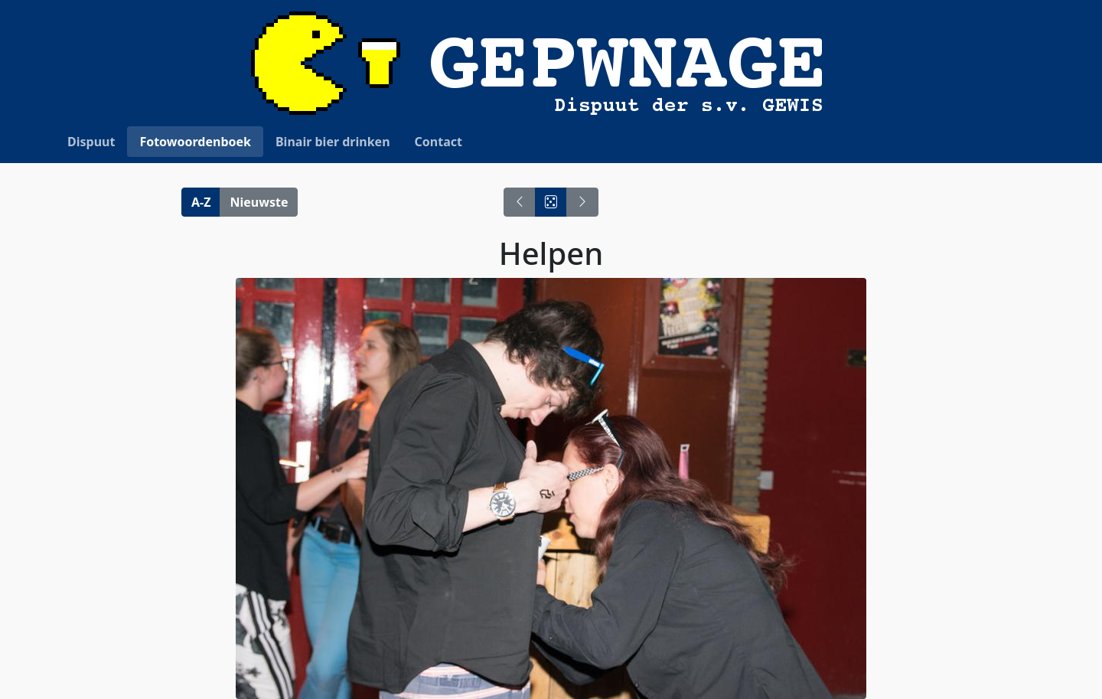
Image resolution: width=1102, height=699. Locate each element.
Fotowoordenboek (195, 141)
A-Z (200, 202)
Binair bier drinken (333, 141)
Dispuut (91, 141)
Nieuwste (259, 202)
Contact (438, 141)
